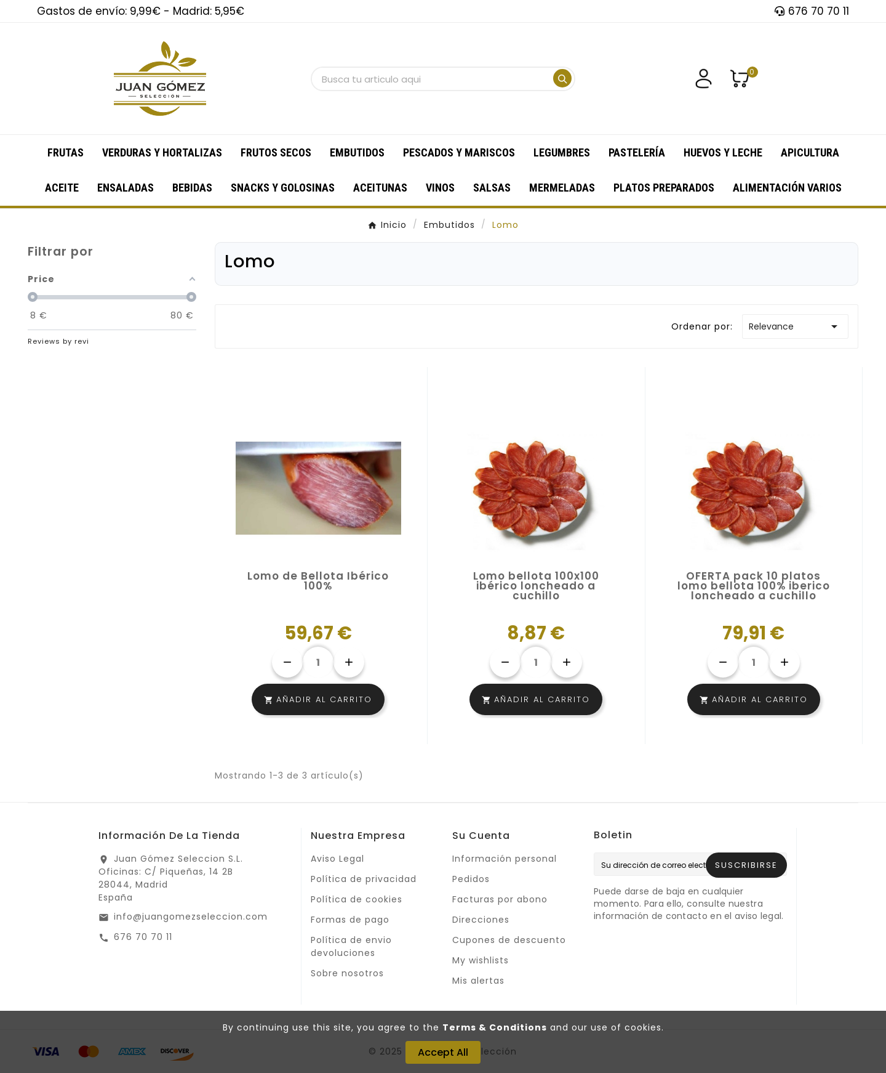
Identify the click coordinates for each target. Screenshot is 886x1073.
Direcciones (480, 919)
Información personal (504, 858)
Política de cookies (356, 899)
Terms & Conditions (494, 1027)
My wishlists (480, 960)
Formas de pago (350, 919)
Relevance (795, 326)
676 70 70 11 (143, 937)
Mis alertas (478, 980)
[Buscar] (431, 79)
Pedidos (471, 879)
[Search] (562, 78)
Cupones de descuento (509, 940)
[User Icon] (703, 78)
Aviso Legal (337, 858)
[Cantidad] (318, 662)
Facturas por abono (500, 899)
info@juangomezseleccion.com (191, 916)
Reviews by (58, 341)
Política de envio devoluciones (351, 946)
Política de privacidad (364, 879)
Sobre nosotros (347, 973)
